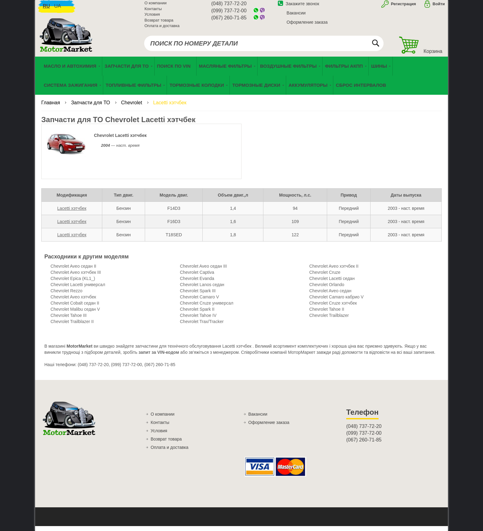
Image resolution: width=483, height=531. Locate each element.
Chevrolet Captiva (197, 277)
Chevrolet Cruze (324, 277)
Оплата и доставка (162, 29)
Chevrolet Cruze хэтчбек (333, 307)
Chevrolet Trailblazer (329, 320)
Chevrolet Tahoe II (326, 314)
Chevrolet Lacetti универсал (78, 289)
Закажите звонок (298, 7)
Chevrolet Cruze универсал (206, 307)
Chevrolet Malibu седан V (75, 314)
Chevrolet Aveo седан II (73, 271)
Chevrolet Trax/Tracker (202, 326)
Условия (152, 17)
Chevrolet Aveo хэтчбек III (76, 277)
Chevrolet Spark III (198, 295)
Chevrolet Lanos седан (202, 289)
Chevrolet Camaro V (199, 301)
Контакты (153, 12)
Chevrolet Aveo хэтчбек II (334, 271)
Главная (51, 107)
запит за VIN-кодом (159, 357)
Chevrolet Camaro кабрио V (336, 301)
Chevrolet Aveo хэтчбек (73, 301)
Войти (438, 7)
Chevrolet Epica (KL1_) (73, 283)
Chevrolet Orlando (326, 289)
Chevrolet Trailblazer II (72, 326)
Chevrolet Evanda (197, 283)
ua (57, 9)
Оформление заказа (306, 25)
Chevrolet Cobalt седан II (75, 307)
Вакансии (296, 16)
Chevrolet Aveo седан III (203, 271)
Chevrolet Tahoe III (69, 320)
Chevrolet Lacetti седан (332, 283)
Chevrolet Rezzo (67, 295)
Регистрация (403, 7)
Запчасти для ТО (91, 107)
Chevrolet (132, 107)
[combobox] (264, 46)
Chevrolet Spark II (197, 314)
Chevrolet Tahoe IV (198, 320)
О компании (155, 6)
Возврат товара (158, 23)
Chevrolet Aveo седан (330, 295)
